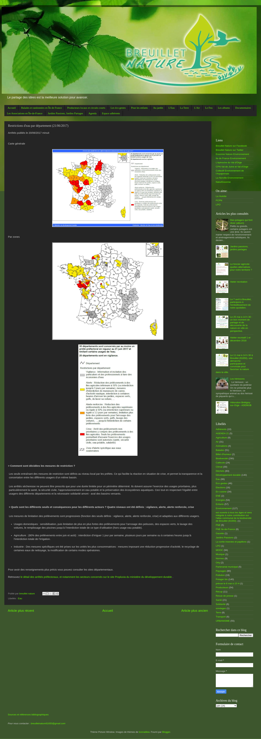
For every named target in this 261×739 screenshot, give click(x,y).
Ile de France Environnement (231, 158)
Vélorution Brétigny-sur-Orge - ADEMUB (240, 404)
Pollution (220, 575)
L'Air (197, 107)
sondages (221, 608)
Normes (220, 558)
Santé (219, 600)
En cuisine (221, 491)
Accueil (12, 107)
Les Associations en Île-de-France (24, 113)
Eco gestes (221, 483)
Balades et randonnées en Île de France (41, 107)
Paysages (221, 571)
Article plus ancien (194, 610)
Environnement (224, 508)
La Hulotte (221, 196)
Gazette (220, 533)
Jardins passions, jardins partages (239, 248)
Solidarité (221, 604)
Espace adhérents (111, 113)
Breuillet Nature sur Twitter (229, 150)
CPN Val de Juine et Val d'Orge (232, 166)
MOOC (219, 550)
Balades (220, 450)
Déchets (220, 471)
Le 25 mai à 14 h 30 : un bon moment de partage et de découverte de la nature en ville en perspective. (241, 324)
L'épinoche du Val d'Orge (229, 162)
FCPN (219, 200)
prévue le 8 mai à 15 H (227, 583)
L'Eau (171, 107)
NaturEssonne (223, 182)
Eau (20, 598)
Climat (219, 466)
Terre (218, 612)
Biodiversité (222, 458)
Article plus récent (21, 610)
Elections (220, 487)
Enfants (220, 504)
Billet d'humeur (223, 454)
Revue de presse (225, 596)
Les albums (224, 107)
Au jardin (158, 107)
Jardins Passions (225, 537)
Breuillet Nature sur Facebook (231, 145)
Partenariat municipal (227, 566)
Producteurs (222, 587)
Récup (219, 591)
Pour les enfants (139, 107)
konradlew (144, 732)
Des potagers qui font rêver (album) (241, 221)
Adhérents (221, 429)
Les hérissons (237, 378)
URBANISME (223, 621)
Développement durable (228, 475)
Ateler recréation (238, 281)
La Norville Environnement (229, 177)
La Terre (184, 107)
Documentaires (243, 107)
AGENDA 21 (222, 433)
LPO (218, 204)
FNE (218, 525)
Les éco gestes (118, 107)
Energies (220, 500)
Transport (221, 616)
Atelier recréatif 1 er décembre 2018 (240, 339)
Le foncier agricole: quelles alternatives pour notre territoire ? (241, 267)
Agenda (92, 113)
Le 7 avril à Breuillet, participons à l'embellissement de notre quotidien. (240, 303)
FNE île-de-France (225, 529)
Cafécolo (220, 462)
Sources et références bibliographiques (28, 714)
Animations (221, 446)
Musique (220, 554)
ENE (218, 496)
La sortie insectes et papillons (231, 541)
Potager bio (222, 579)
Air (217, 441)
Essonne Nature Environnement (232, 154)
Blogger (166, 732)
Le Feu (208, 107)
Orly (218, 562)
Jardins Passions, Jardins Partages (65, 113)
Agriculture (221, 437)
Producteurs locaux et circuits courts (86, 107)
